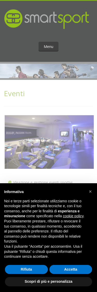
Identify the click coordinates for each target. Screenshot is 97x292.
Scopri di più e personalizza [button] (48, 281)
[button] (90, 191)
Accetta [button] (70, 269)
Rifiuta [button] (26, 269)
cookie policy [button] (73, 216)
